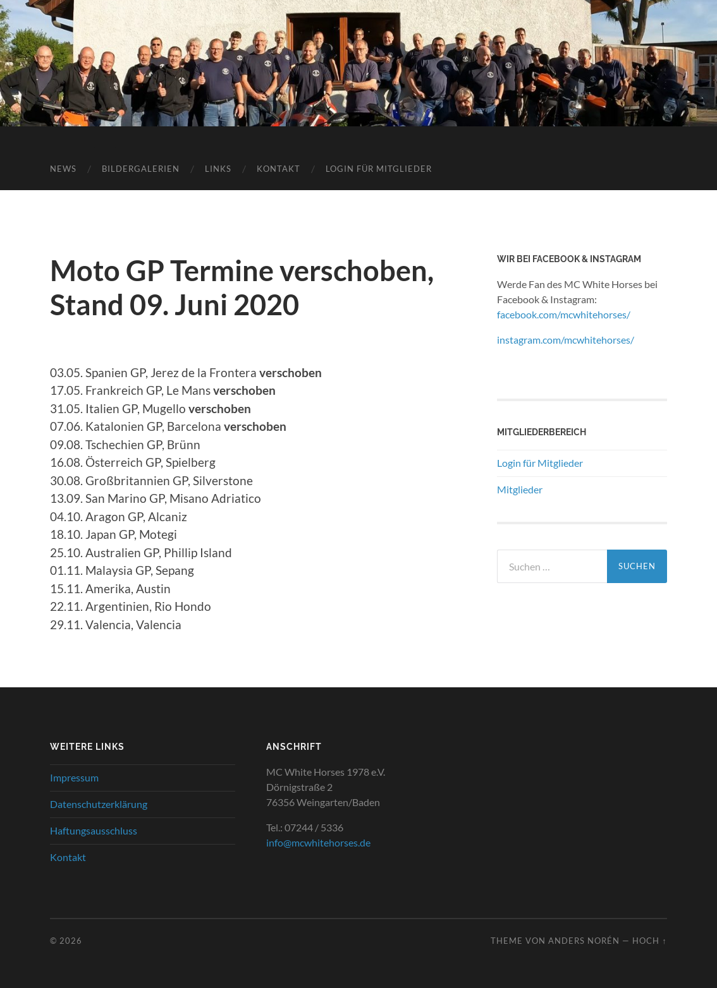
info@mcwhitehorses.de (318, 842)
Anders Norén (584, 941)
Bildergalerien (141, 169)
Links (218, 169)
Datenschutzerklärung (98, 804)
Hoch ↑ (649, 941)
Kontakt (278, 169)
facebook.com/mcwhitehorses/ (563, 314)
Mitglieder (519, 489)
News (63, 169)
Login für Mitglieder (379, 169)
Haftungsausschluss (93, 830)
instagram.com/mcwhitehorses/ (565, 340)
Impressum (74, 777)
